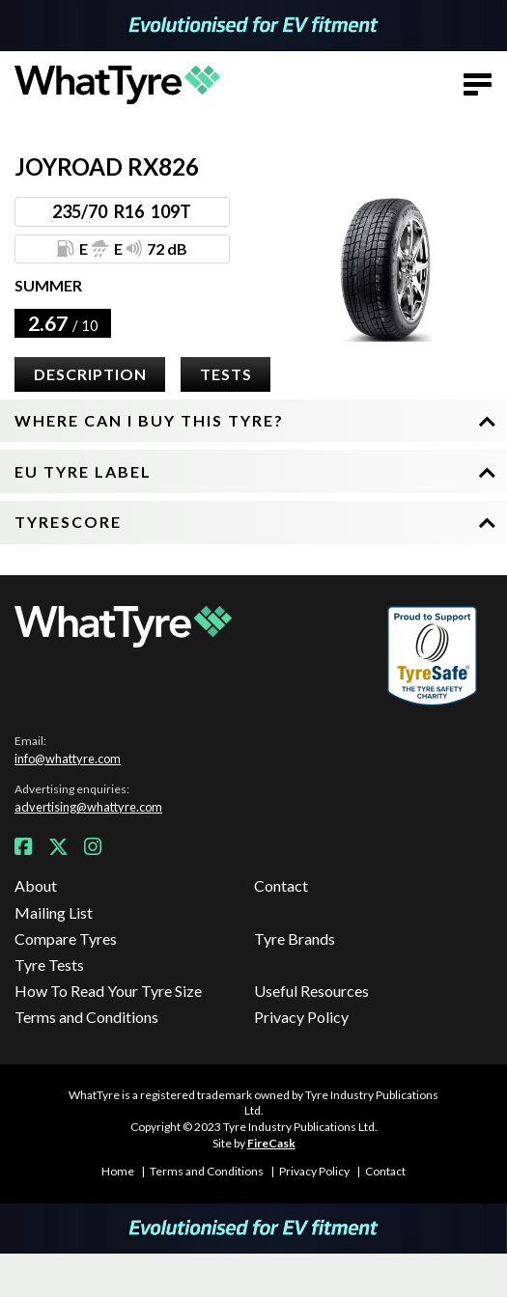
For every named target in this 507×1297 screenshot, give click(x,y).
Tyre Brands (294, 938)
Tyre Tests (49, 964)
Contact (281, 885)
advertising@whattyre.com (88, 806)
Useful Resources (311, 990)
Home (117, 1171)
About (35, 885)
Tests (226, 374)
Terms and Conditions (86, 1016)
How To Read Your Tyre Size (108, 990)
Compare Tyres (65, 938)
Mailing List (53, 912)
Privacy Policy (301, 1016)
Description (90, 374)
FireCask (271, 1143)
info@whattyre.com (67, 758)
